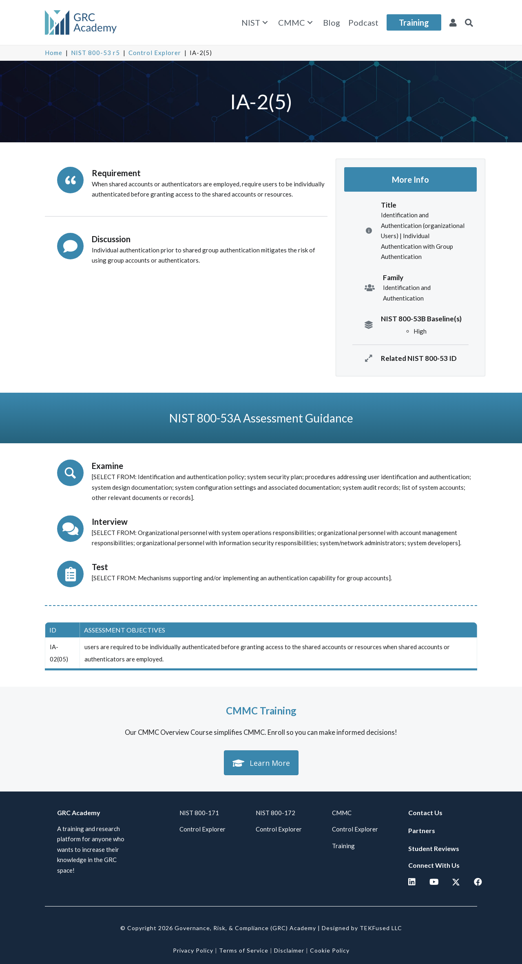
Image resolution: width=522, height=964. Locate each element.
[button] (265, 22)
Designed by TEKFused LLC (362, 927)
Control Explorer (154, 52)
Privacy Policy (193, 950)
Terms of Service (243, 950)
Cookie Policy (329, 950)
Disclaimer (289, 950)
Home (53, 52)
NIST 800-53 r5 (95, 52)
